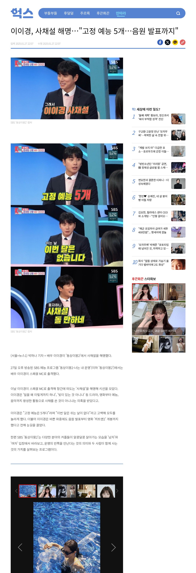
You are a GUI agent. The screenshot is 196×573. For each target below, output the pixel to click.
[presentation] (15, 490)
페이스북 (160, 42)
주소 (182, 42)
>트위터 (167, 42)
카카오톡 (175, 42)
